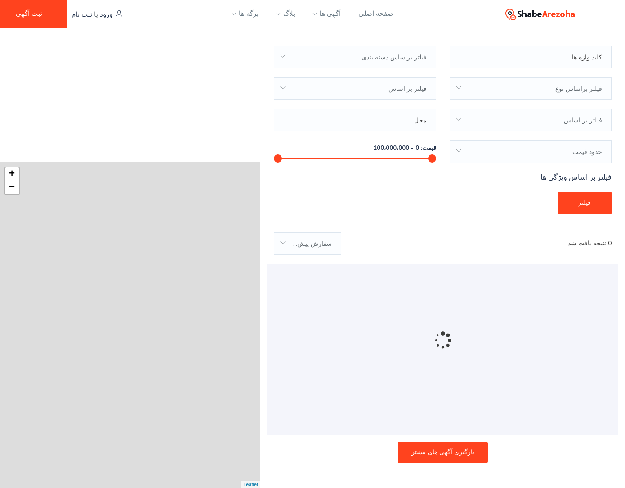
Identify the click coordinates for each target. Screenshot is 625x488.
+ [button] (12, 40)
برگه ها (245, 13)
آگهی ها (326, 13)
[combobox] (355, 53)
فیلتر (584, 198)
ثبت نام (81, 14)
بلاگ (285, 13)
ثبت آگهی (33, 13)
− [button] (12, 54)
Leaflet (250, 484)
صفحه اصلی (375, 13)
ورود (106, 14)
